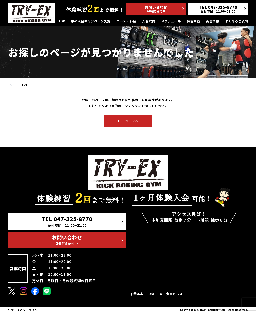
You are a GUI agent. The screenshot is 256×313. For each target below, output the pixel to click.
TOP (61, 21)
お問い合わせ (164, 8)
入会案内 (148, 21)
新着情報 (212, 21)
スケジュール (171, 21)
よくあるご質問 (236, 21)
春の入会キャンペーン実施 (91, 21)
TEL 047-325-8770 (82, 221)
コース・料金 (126, 21)
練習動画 (193, 21)
